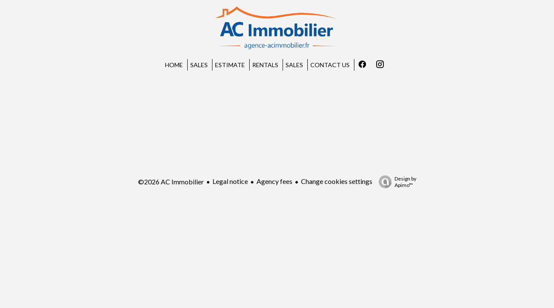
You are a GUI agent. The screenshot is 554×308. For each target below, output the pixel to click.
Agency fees (274, 181)
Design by (395, 181)
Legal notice (230, 181)
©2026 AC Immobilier (171, 182)
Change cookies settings (336, 181)
